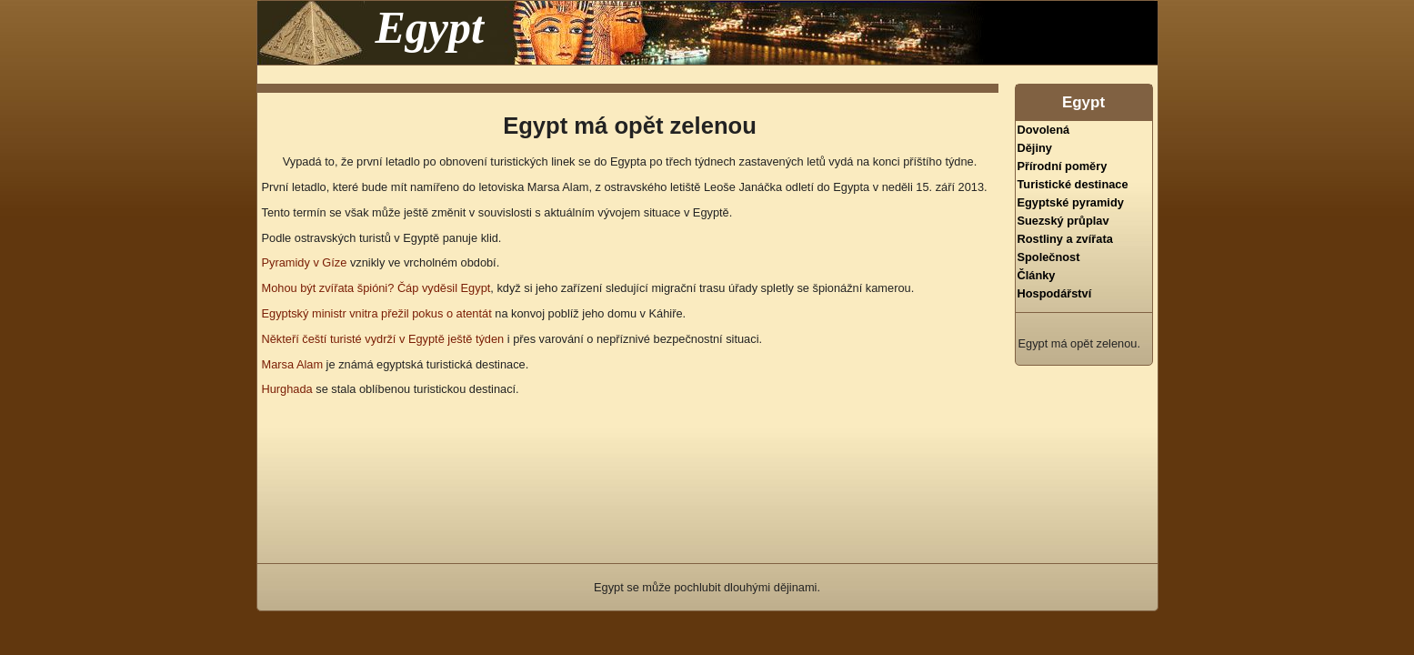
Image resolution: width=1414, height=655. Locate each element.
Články (1037, 275)
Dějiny (1035, 148)
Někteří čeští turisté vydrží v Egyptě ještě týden (383, 339)
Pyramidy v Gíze (304, 262)
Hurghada (287, 389)
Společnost (1049, 257)
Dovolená (1044, 129)
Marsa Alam (293, 364)
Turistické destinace (1073, 184)
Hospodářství (1055, 293)
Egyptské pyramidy (1071, 202)
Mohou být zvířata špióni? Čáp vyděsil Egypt (376, 288)
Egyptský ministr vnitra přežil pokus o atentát (377, 313)
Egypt (430, 27)
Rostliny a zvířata (1065, 239)
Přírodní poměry (1063, 166)
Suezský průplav (1063, 220)
